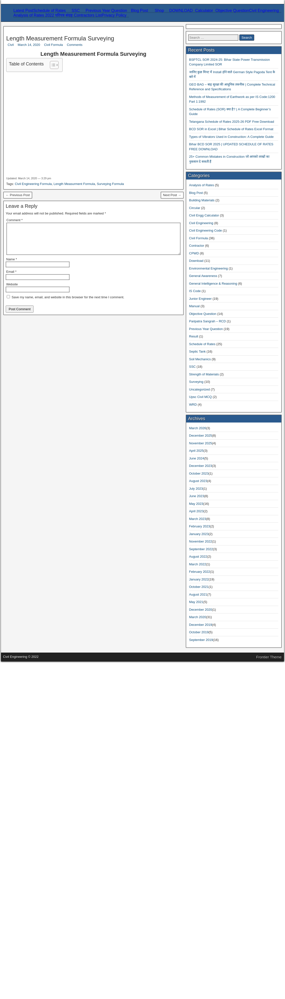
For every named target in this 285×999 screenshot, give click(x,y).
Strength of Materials (39, 111)
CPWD (17, 751)
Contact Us (31, 165)
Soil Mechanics (34, 106)
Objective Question (27, 93)
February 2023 (23, 919)
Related (32, 245)
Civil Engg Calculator (29, 729)
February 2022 (23, 946)
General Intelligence (38, 39)
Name (8, 532)
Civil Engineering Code (31, 737)
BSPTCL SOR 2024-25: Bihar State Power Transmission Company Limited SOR (46, 601)
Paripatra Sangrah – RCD (32, 791)
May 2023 (20, 906)
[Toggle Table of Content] (5, 232)
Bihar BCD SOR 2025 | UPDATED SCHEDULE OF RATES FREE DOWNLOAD (54, 676)
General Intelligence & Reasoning (39, 769)
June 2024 (20, 879)
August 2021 (22, 959)
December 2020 (24, 968)
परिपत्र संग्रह (21, 125)
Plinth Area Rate (35, 66)
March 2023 (21, 915)
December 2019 (24, 977)
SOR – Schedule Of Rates (42, 62)
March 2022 (21, 941)
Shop (16, 53)
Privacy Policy (23, 134)
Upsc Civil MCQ (25, 836)
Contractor (20, 746)
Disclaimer (30, 138)
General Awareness (37, 44)
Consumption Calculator (41, 84)
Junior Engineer (24, 778)
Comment (11, 523)
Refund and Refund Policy (43, 156)
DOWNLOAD (23, 57)
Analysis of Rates (26, 711)
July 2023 (20, 897)
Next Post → (12, 462)
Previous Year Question (30, 30)
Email (8, 541)
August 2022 (22, 937)
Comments (10, 200)
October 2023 (23, 888)
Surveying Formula (120, 453)
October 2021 (23, 955)
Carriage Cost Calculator (41, 75)
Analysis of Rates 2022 (30, 120)
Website (8, 550)
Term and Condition (38, 147)
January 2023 (22, 924)
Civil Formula (13, 195)
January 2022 (22, 950)
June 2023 (20, 901)
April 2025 (20, 875)
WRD (16, 840)
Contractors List (25, 129)
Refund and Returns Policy (43, 143)
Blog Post (20, 48)
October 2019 (23, 982)
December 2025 (24, 866)
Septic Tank (21, 809)
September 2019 (25, 986)
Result (17, 800)
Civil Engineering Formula (32, 453)
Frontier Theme (55, 995)
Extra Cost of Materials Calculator (49, 79)
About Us (29, 161)
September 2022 (25, 933)
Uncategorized (23, 831)
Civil (6, 186)
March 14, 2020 (14, 191)
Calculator (20, 70)
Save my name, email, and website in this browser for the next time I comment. (71, 560)
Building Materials (27, 720)
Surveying (30, 115)
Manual (18, 782)
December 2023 (24, 883)
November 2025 (25, 870)
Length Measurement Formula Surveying (55, 176)
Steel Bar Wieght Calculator (44, 88)
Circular (18, 724)
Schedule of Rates (26, 21)
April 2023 (20, 910)
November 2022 (25, 928)
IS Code (18, 773)
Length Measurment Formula (79, 453)
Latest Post (21, 17)
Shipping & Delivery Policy (44, 152)
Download (20, 755)
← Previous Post (15, 457)
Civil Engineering (36, 35)
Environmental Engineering (44, 102)
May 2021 (20, 964)
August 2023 (22, 892)
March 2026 (21, 861)
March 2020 (21, 973)
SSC (15, 26)
